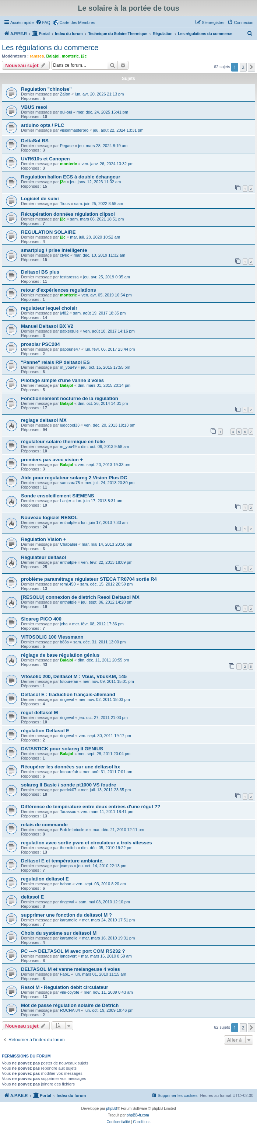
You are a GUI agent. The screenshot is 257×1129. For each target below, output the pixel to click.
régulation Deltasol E (45, 730)
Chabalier (68, 544)
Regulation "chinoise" (46, 89)
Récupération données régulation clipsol (68, 214)
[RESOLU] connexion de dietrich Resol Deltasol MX (80, 597)
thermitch (68, 847)
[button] (251, 67)
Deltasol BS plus (40, 272)
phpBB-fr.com (138, 1115)
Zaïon (65, 94)
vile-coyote (70, 992)
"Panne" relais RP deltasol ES (55, 362)
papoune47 (70, 349)
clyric (64, 255)
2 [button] (243, 67)
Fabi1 (65, 974)
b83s (64, 642)
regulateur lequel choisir (49, 308)
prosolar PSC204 (40, 344)
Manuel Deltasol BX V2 (47, 326)
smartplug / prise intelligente (54, 250)
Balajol (52, 56)
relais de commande (44, 824)
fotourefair (69, 681)
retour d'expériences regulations (58, 290)
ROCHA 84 (70, 1010)
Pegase (67, 145)
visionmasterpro (74, 130)
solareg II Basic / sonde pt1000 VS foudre (68, 785)
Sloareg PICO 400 (41, 619)
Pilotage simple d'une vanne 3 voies (62, 380)
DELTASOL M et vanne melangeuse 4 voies (70, 969)
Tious (65, 203)
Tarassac (68, 811)
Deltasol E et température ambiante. (62, 861)
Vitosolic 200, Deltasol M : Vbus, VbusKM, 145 (74, 676)
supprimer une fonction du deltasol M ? (66, 915)
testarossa (69, 277)
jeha (64, 624)
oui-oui (66, 112)
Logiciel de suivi (40, 198)
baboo (65, 884)
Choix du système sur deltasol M (58, 933)
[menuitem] (43, 22)
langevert (68, 956)
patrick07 (68, 790)
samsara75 (70, 482)
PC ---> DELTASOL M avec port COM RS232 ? (73, 951)
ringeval (67, 699)
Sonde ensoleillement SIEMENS (57, 496)
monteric (70, 56)
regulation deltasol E (45, 879)
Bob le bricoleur (74, 829)
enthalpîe (68, 522)
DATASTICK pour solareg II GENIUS (62, 748)
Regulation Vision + (43, 539)
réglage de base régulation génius (60, 655)
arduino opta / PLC (42, 125)
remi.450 (68, 584)
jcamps (66, 866)
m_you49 (68, 367)
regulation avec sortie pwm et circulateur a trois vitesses (86, 842)
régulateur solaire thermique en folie (63, 441)
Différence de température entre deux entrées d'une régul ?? (90, 806)
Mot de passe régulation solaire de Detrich (70, 1005)
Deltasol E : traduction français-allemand (68, 694)
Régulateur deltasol (43, 557)
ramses (37, 56)
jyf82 (64, 313)
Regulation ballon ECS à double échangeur (70, 177)
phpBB (111, 1109)
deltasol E (32, 897)
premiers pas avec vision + (52, 459)
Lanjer (65, 501)
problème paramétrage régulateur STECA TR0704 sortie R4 (89, 579)
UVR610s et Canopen (45, 158)
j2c (84, 56)
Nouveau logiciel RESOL (49, 517)
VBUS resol (34, 107)
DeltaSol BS (35, 140)
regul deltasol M (39, 712)
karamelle (69, 920)
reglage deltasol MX (44, 420)
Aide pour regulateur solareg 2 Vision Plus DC (74, 477)
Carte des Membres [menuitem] (77, 22)
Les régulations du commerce (50, 48)
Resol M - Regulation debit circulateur (64, 987)
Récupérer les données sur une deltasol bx (70, 767)
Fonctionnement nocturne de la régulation (69, 398)
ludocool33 (70, 425)
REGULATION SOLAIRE (48, 232)
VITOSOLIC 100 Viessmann (52, 637)
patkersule (69, 331)
